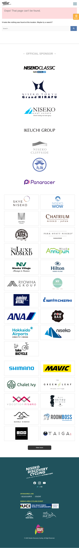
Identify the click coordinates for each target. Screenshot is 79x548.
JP (37, 487)
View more (39, 447)
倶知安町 (38, 496)
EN (41, 487)
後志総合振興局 (26, 496)
